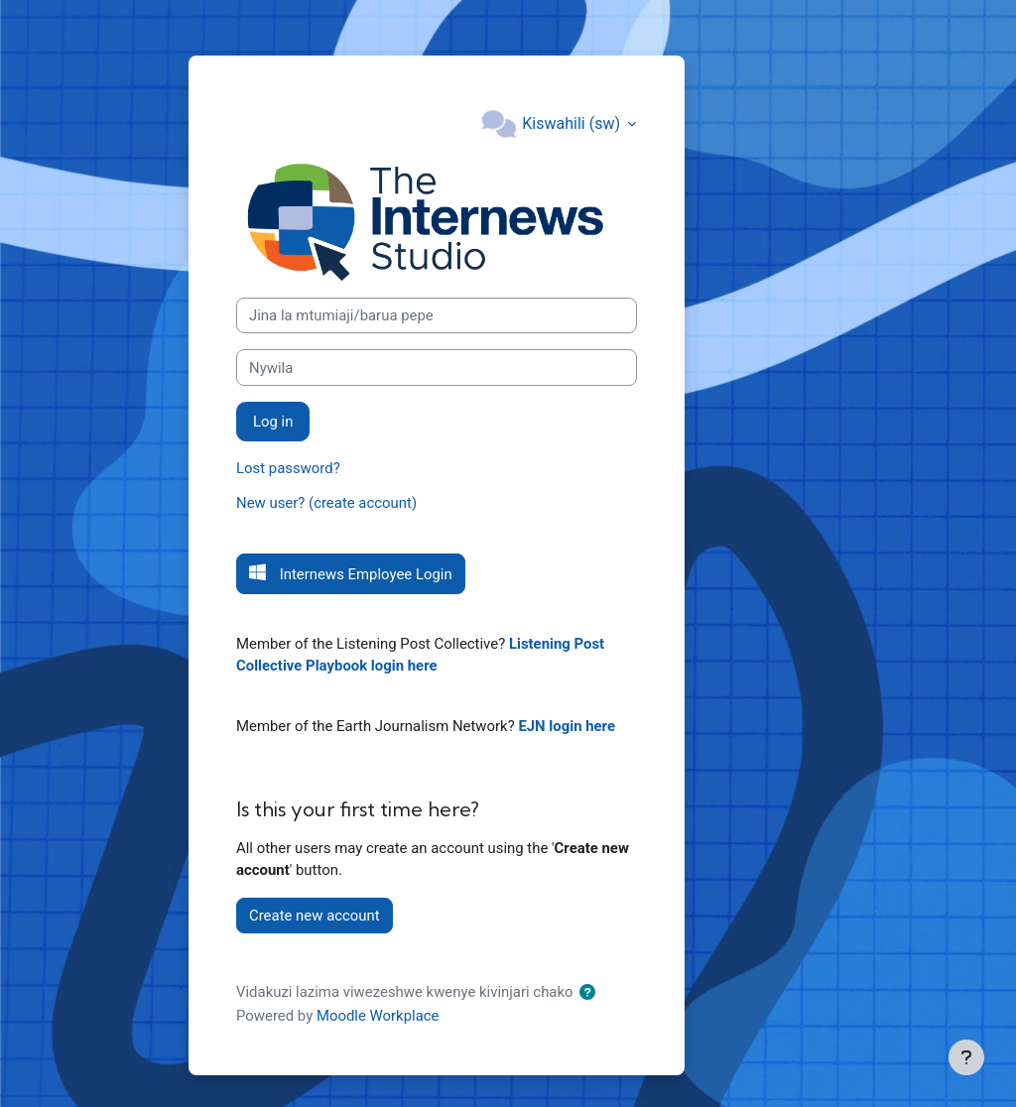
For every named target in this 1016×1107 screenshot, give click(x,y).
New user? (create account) (326, 503)
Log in (273, 421)
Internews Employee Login (364, 574)
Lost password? (288, 468)
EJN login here (566, 726)
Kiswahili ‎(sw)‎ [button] (573, 123)
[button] (591, 993)
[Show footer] (966, 1057)
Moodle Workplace (378, 1016)
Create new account (314, 915)
